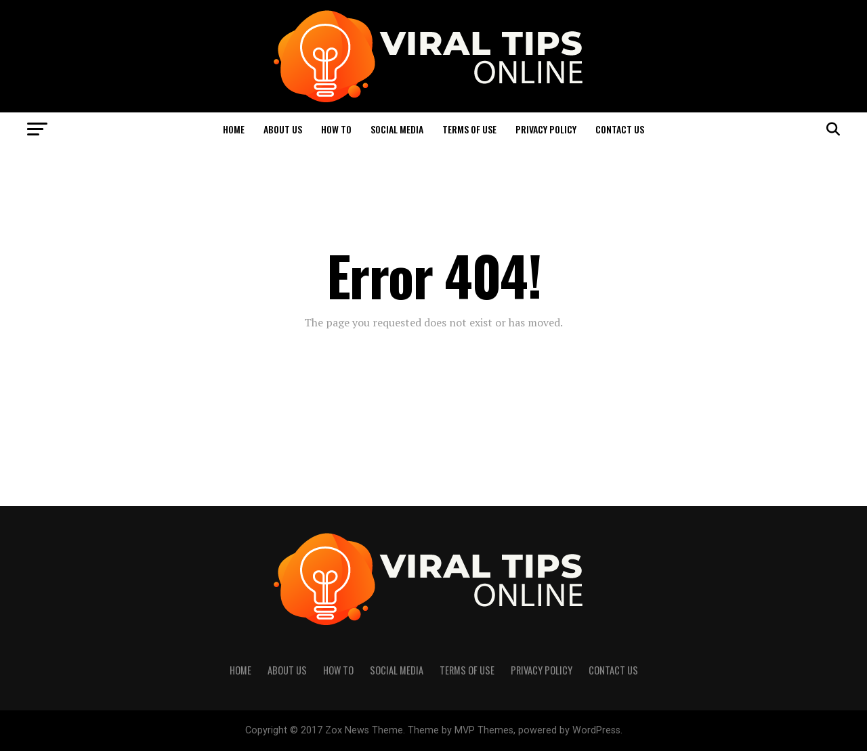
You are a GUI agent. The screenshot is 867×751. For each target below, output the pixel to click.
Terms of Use (469, 129)
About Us (282, 129)
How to (336, 129)
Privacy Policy (545, 129)
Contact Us (619, 129)
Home (234, 129)
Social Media (397, 129)
